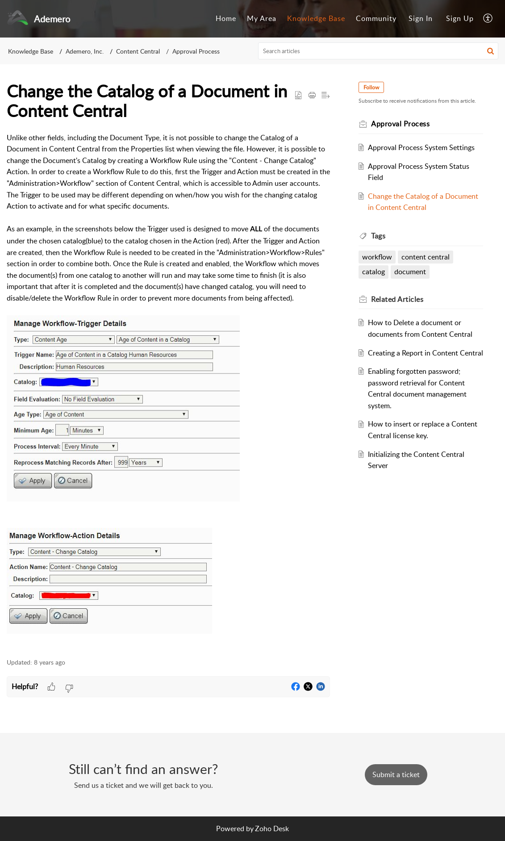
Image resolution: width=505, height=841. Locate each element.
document (410, 271)
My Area (261, 18)
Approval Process (196, 51)
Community (376, 18)
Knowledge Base (316, 18)
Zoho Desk (272, 828)
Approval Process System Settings (421, 147)
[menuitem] (226, 18)
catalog (373, 271)
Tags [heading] (378, 236)
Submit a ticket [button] (396, 774)
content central (425, 257)
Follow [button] (371, 87)
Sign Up (460, 18)
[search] (378, 50)
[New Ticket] (396, 774)
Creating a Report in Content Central (425, 353)
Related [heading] (397, 299)
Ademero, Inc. (85, 51)
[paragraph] (168, 390)
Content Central (138, 51)
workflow (377, 257)
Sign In (421, 18)
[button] (488, 18)
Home (226, 18)
